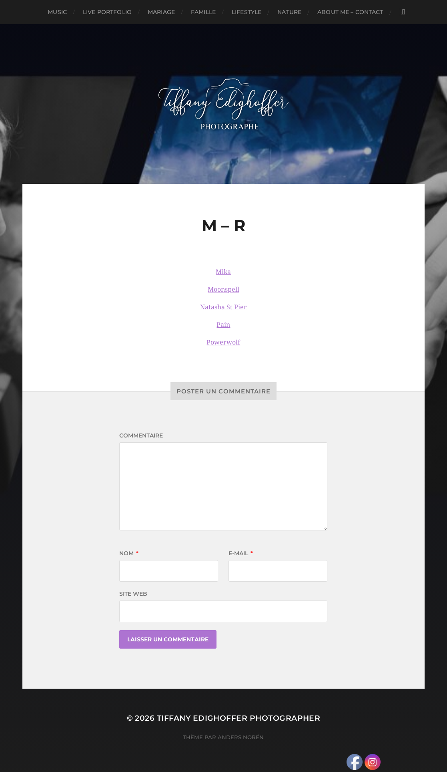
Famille (203, 12)
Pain (223, 325)
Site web (133, 593)
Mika (223, 272)
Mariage (161, 12)
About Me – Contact (350, 12)
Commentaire (141, 435)
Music (57, 12)
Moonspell (223, 289)
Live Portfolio (107, 12)
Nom (128, 553)
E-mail (241, 553)
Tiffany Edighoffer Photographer (239, 718)
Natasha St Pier (223, 307)
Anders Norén (241, 737)
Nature (289, 12)
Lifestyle (246, 12)
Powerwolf (223, 342)
